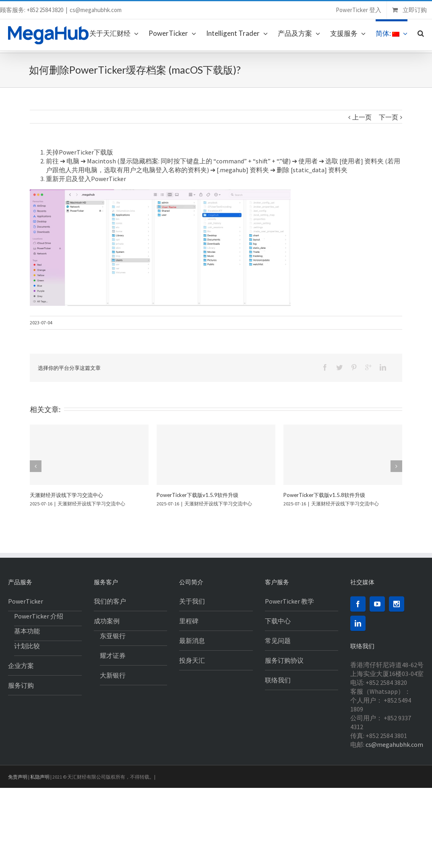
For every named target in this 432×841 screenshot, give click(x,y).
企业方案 (21, 666)
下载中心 (278, 621)
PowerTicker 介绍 (38, 616)
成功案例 (107, 621)
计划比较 (27, 646)
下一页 (388, 117)
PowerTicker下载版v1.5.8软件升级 (324, 495)
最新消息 (192, 641)
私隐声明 (40, 777)
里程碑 (188, 621)
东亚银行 (113, 636)
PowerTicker (25, 601)
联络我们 (278, 680)
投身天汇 (192, 660)
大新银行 (113, 675)
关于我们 (192, 601)
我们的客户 (110, 601)
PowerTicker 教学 (289, 601)
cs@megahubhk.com (96, 10)
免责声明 (17, 777)
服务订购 (21, 685)
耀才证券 (113, 655)
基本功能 (27, 631)
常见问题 (278, 641)
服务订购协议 (284, 660)
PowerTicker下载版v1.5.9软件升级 (197, 495)
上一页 (362, 117)
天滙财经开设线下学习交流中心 (66, 495)
